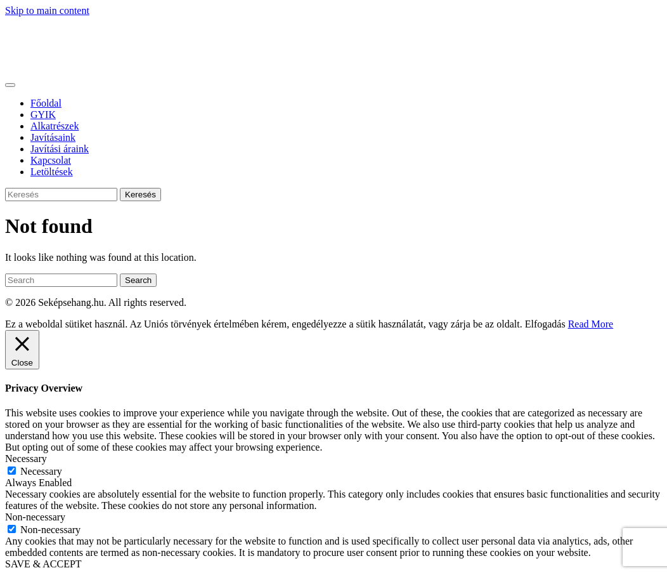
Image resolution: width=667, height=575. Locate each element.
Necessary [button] (26, 458)
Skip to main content (47, 10)
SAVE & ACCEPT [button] (43, 563)
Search (138, 280)
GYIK (43, 114)
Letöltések (51, 171)
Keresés (140, 194)
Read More (591, 324)
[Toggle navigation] (10, 85)
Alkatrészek (54, 126)
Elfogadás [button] (545, 324)
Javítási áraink (59, 148)
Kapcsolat (50, 160)
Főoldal (46, 103)
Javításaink (52, 137)
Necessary (41, 471)
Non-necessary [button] (35, 517)
